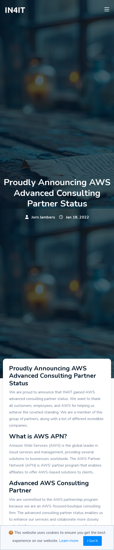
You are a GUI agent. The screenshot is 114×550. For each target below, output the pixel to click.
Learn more (68, 540)
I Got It (92, 541)
